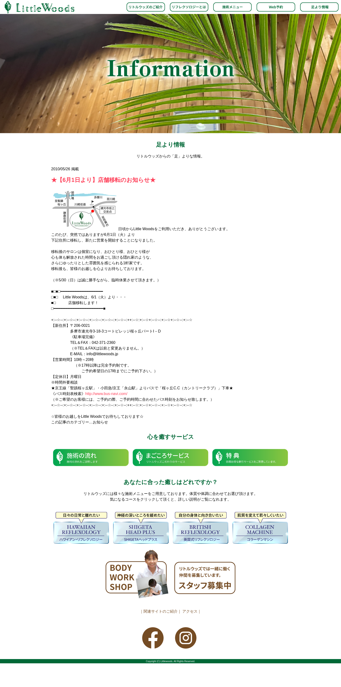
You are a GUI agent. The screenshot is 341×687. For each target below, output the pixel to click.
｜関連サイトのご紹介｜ (160, 611)
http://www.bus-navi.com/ (106, 394)
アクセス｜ (191, 611)
